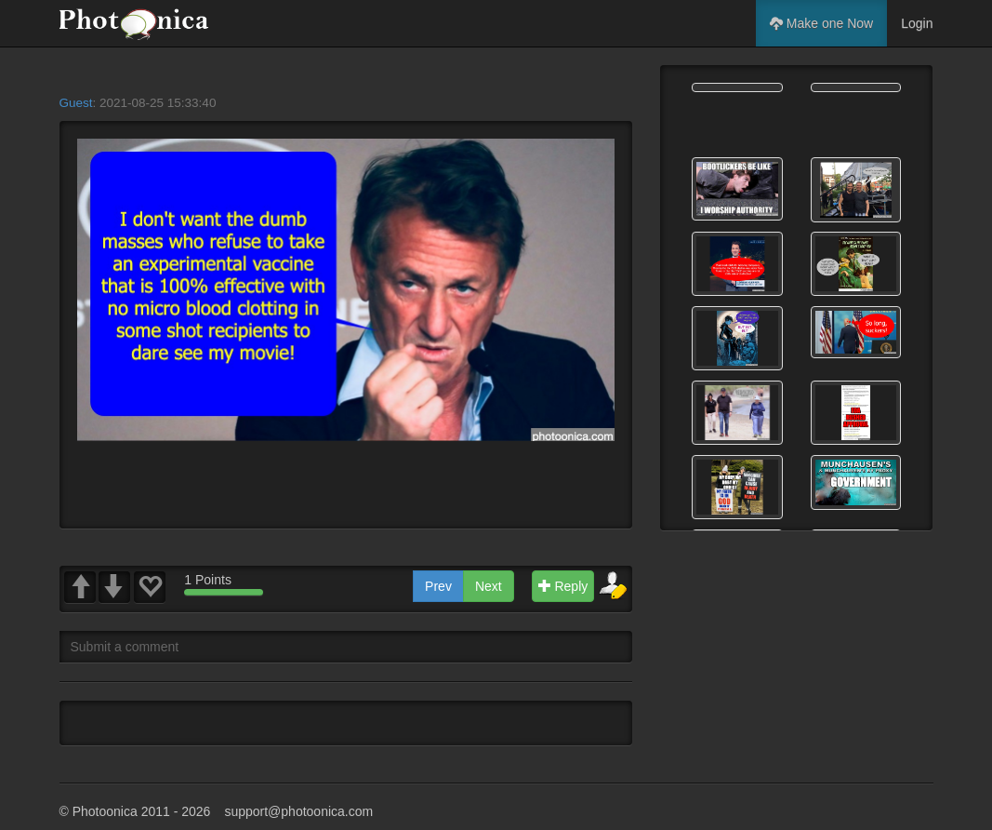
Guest (76, 103)
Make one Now (821, 23)
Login (916, 23)
